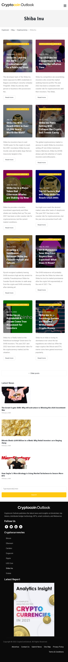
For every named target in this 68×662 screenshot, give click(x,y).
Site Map (47, 647)
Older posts (34, 373)
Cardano (9, 548)
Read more (9, 97)
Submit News (37, 647)
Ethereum (9, 543)
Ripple (8, 558)
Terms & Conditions (56, 652)
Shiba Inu (9, 568)
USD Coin (9, 563)
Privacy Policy (58, 647)
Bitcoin (8, 538)
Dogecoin (9, 553)
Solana (8, 573)
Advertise (15, 647)
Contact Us (25, 647)
